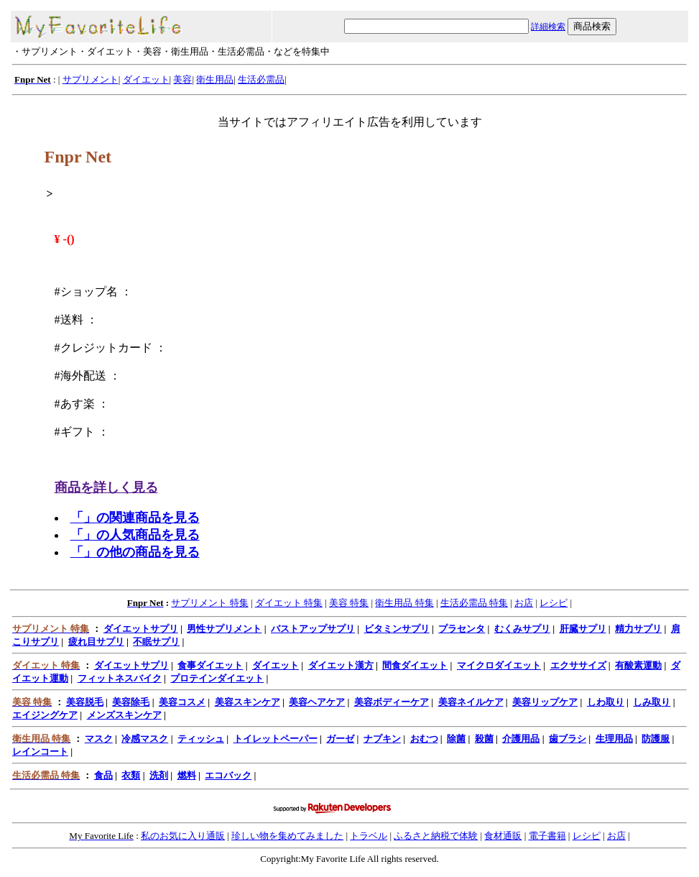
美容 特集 (349, 602)
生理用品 (614, 738)
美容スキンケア (247, 702)
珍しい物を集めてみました (287, 835)
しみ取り (651, 702)
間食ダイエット (415, 665)
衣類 (130, 775)
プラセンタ (461, 628)
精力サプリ (638, 628)
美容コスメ (182, 702)
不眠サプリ (156, 641)
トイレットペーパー (275, 738)
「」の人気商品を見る (135, 535)
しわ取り (605, 702)
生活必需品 (261, 79)
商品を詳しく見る (106, 487)
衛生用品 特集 (404, 602)
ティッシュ (200, 738)
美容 (182, 79)
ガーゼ (340, 738)
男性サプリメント (224, 628)
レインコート (40, 751)
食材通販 (503, 835)
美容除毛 (130, 702)
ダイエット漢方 (341, 665)
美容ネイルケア (471, 702)
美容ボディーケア (391, 702)
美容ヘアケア (317, 702)
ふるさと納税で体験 (436, 835)
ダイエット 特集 (289, 602)
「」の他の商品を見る (135, 552)
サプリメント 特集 (209, 602)
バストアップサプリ (313, 628)
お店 (523, 602)
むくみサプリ (522, 628)
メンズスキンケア (124, 715)
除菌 (456, 738)
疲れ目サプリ (96, 641)
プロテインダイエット (217, 678)
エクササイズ (578, 665)
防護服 (656, 738)
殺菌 (484, 738)
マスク (99, 738)
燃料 (186, 775)
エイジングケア (45, 715)
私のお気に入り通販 (183, 835)
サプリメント (91, 79)
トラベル (368, 835)
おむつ (424, 738)
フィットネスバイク (120, 678)
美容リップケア (545, 702)
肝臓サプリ (583, 628)
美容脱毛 (84, 702)
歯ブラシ (567, 738)
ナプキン (382, 738)
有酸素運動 (638, 665)
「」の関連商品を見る (135, 517)
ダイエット (146, 79)
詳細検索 (548, 27)
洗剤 (158, 775)
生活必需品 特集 (474, 602)
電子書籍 (547, 835)
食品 (103, 775)
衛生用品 (214, 79)
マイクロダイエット (499, 665)
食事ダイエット (210, 665)
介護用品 (521, 738)
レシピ (554, 602)
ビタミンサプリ (397, 628)
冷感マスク (144, 738)
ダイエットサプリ (140, 628)
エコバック (228, 775)
